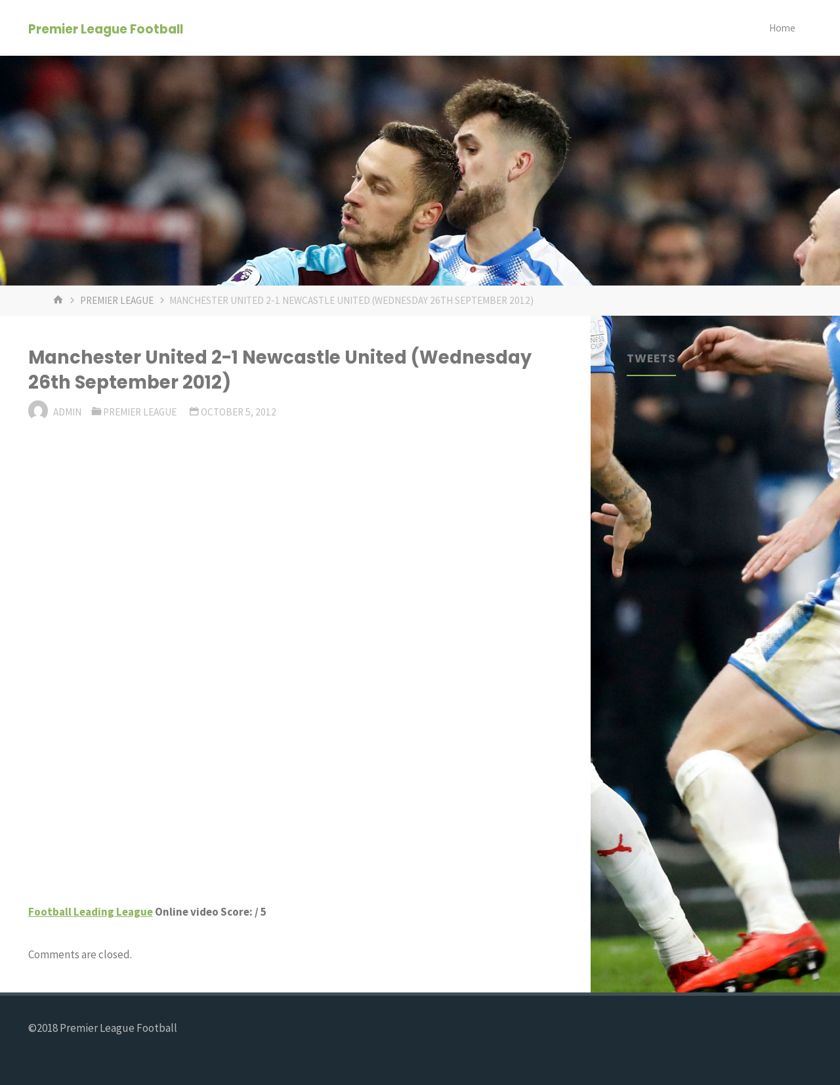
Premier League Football (105, 28)
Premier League (117, 300)
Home (782, 28)
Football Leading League (90, 911)
